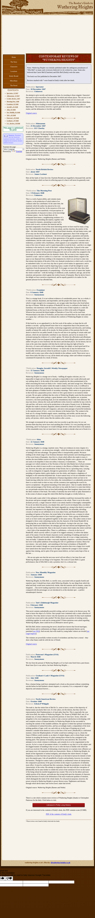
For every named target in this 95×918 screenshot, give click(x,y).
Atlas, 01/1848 (11, 110)
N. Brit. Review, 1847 (13, 99)
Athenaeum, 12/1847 (13, 96)
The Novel (13, 85)
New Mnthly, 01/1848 (13, 112)
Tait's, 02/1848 (11, 115)
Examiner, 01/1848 (12, 104)
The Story (13, 62)
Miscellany (13, 81)
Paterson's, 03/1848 (13, 118)
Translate (16, 151)
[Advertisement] (47, 34)
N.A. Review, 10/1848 (13, 123)
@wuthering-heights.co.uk (60, 863)
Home (14, 57)
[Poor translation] (9, 878)
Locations (13, 71)
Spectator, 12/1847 (12, 93)
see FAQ (36, 631)
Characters (13, 67)
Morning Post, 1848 (13, 101)
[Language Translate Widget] (13, 149)
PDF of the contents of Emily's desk (58, 814)
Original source (31, 113)
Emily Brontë (13, 76)
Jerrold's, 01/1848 (12, 107)
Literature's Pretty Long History (59, 805)
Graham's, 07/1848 (13, 121)
